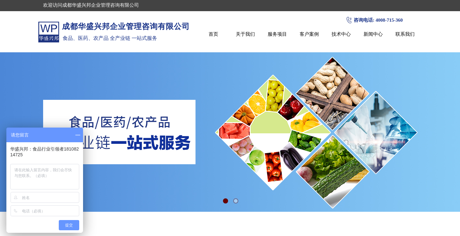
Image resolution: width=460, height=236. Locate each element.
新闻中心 (373, 34)
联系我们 (405, 34)
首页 (213, 34)
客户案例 (309, 34)
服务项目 (277, 34)
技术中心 (341, 34)
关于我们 (245, 34)
